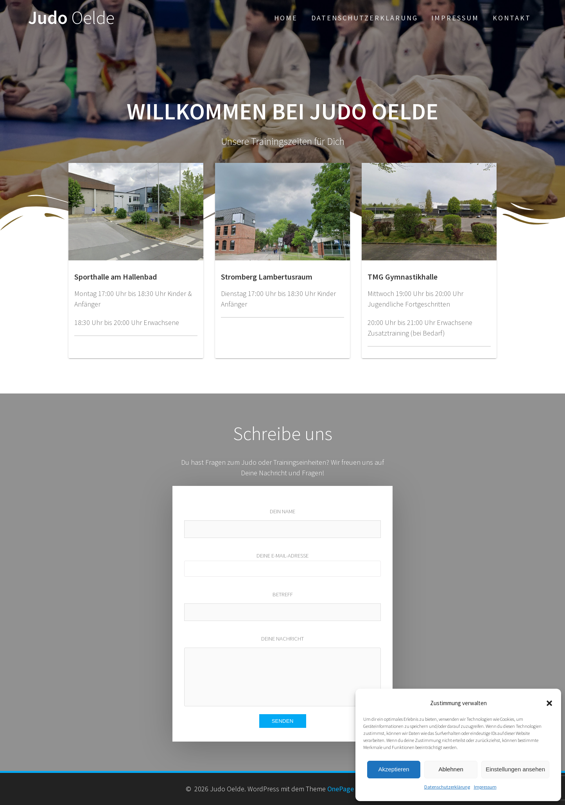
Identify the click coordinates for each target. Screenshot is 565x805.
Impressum (485, 787)
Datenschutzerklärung (447, 787)
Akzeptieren (393, 769)
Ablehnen (450, 769)
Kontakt (512, 17)
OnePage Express (352, 788)
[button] (549, 703)
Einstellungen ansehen (515, 769)
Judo (71, 18)
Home (286, 17)
